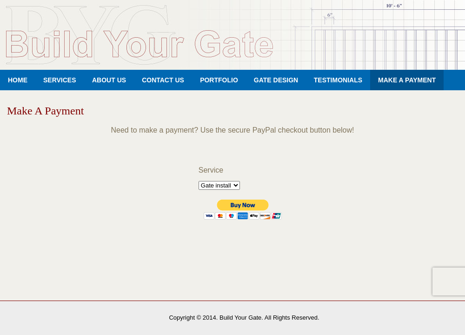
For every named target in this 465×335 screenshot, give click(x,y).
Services (59, 80)
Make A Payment (407, 80)
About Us (109, 80)
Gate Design (276, 80)
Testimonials (338, 80)
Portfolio (219, 80)
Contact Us (163, 80)
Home (17, 80)
